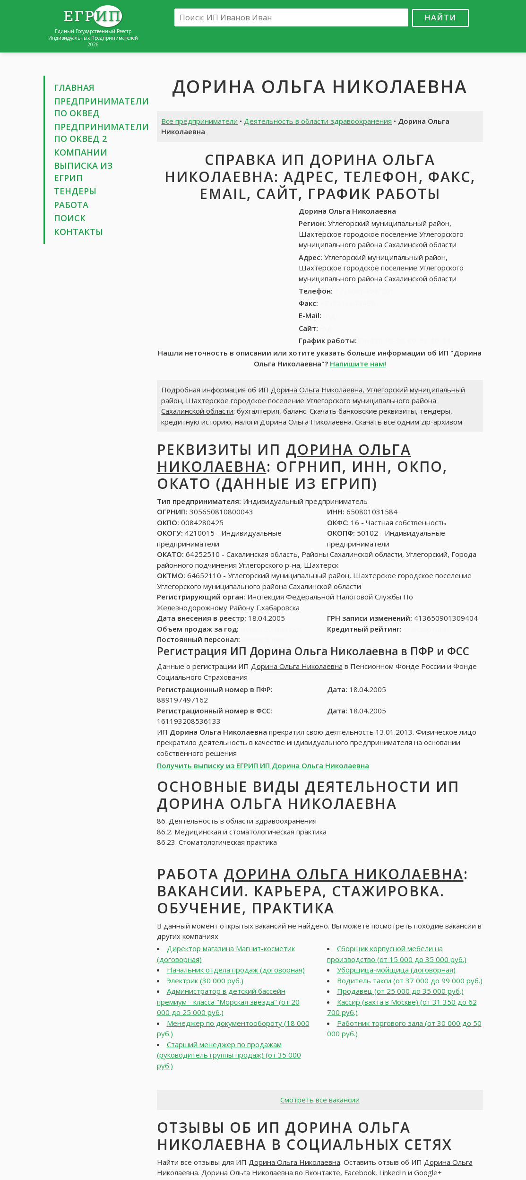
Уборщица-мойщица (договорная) (396, 969)
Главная (74, 87)
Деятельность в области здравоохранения (318, 121)
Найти (440, 17)
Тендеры (75, 191)
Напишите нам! (358, 363)
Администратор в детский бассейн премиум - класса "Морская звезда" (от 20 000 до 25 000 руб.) (228, 1001)
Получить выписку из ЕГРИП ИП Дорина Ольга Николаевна (263, 765)
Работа (71, 204)
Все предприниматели (199, 121)
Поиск (70, 218)
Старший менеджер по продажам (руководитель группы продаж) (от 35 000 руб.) (229, 1055)
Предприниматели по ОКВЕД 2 (101, 133)
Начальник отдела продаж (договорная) (236, 969)
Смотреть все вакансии (320, 1099)
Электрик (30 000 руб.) (205, 980)
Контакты (78, 231)
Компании (80, 152)
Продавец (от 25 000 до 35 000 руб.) (400, 991)
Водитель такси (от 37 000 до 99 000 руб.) (410, 980)
